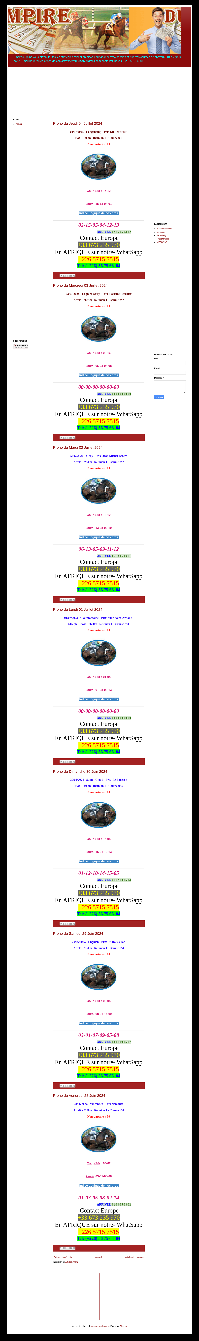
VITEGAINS (162, 242)
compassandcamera (100, 1326)
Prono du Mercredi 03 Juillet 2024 (80, 285)
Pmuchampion (163, 239)
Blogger (123, 1326)
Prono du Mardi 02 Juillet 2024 (77, 447)
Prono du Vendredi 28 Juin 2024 (79, 1095)
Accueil (98, 1257)
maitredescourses (164, 228)
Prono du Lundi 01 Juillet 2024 (77, 609)
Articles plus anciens (134, 1257)
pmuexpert (161, 232)
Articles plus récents (63, 1257)
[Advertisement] (99, 90)
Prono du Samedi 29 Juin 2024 (78, 933)
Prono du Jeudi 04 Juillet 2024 (77, 123)
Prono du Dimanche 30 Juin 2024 (80, 771)
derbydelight (162, 235)
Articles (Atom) (71, 1262)
